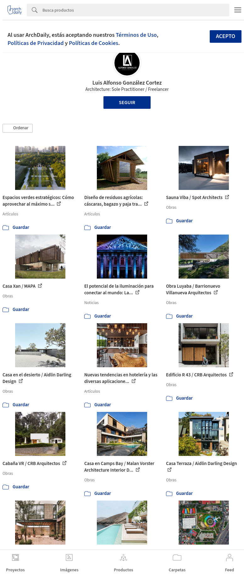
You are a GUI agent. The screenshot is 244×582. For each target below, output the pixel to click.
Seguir (127, 102)
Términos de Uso (136, 35)
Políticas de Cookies (93, 43)
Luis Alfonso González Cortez (127, 83)
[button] (18, 128)
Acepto (226, 36)
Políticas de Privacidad (36, 43)
